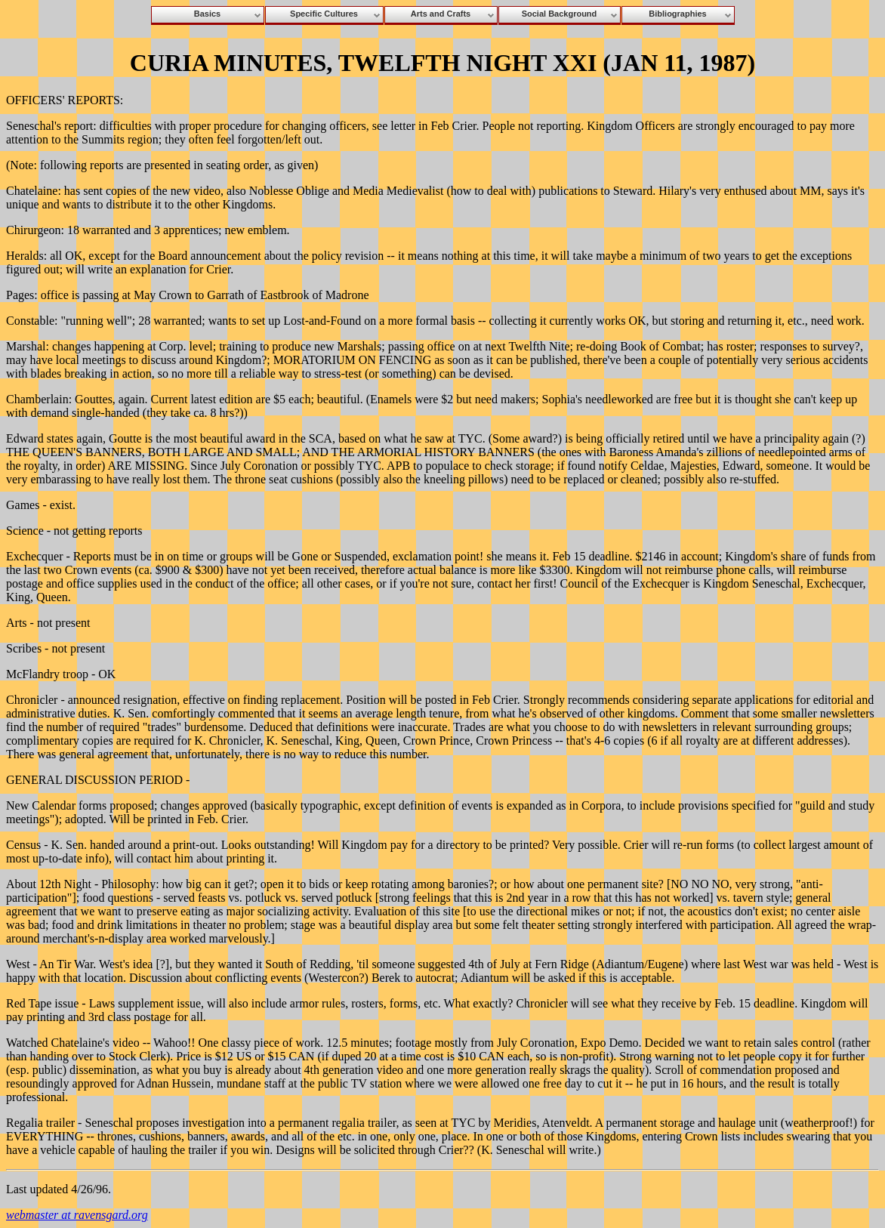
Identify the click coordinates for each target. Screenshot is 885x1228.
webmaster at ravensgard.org (77, 1214)
